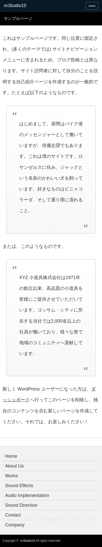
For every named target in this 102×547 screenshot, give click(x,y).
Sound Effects (19, 485)
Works (11, 476)
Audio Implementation (27, 495)
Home (11, 456)
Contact (13, 515)
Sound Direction (21, 505)
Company (14, 525)
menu (91, 5)
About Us (14, 466)
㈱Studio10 (27, 540)
